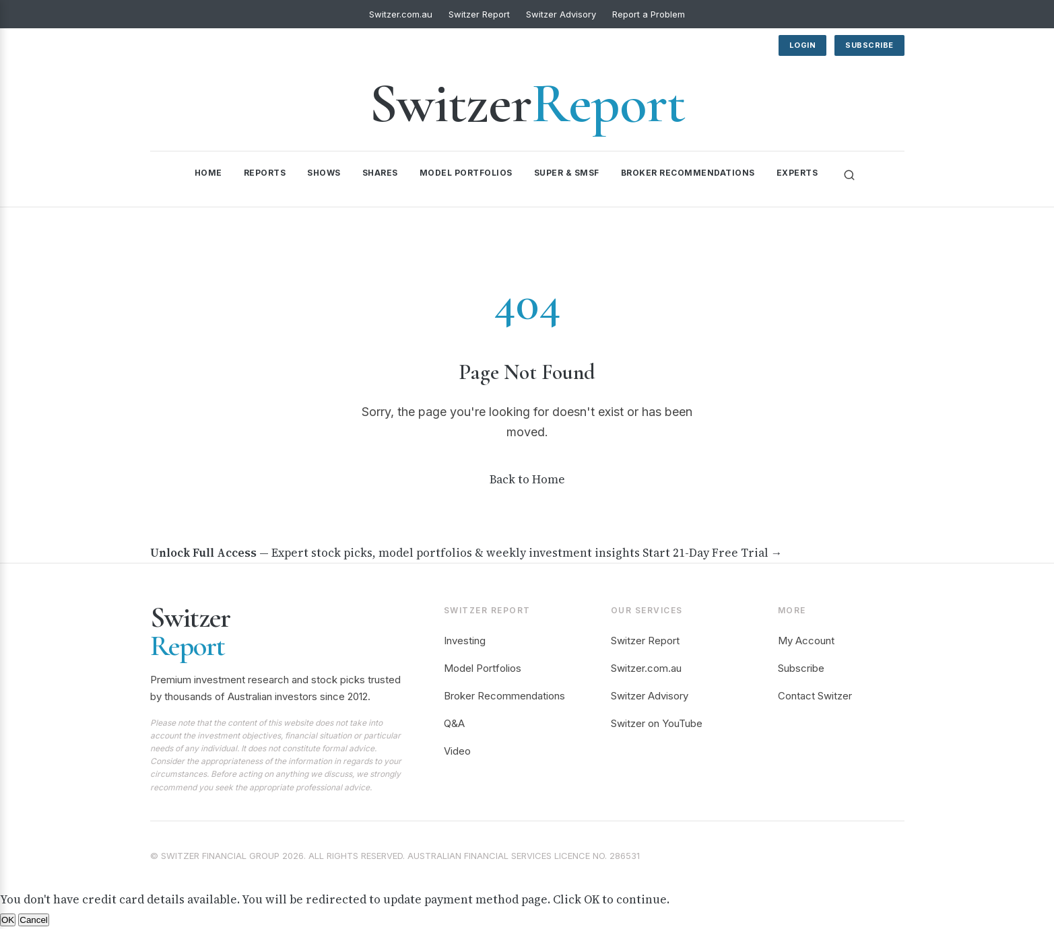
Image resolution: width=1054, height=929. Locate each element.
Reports (265, 173)
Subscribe (869, 45)
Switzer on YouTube (656, 723)
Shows (324, 173)
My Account (806, 640)
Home (208, 173)
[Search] (849, 175)
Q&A (454, 723)
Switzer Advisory (561, 14)
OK (7, 920)
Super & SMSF (566, 173)
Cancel (34, 920)
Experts (797, 173)
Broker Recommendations (688, 173)
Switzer (527, 103)
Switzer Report (479, 14)
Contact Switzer (815, 695)
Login (802, 45)
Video (457, 751)
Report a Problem (648, 14)
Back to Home (527, 479)
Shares (380, 173)
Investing (465, 640)
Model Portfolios (466, 173)
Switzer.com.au (400, 14)
